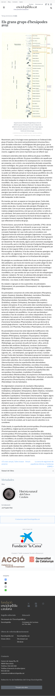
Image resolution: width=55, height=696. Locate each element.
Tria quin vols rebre (22, 687)
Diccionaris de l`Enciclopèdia (12, 619)
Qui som (3, 2)
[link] (27, 471)
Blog (9, 2)
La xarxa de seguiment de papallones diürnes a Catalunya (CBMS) (42, 464)
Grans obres (5, 639)
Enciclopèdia (6, 622)
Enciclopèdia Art (7, 636)
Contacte (14, 2)
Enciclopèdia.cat (23, 636)
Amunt (27, 462)
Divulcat (31, 4)
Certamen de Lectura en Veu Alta (30, 623)
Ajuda (21, 2)
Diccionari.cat (39, 4)
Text (23, 619)
